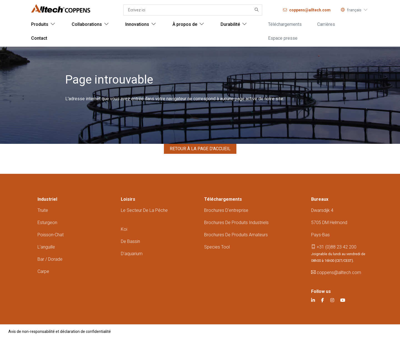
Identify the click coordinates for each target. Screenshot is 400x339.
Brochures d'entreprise (226, 210)
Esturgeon (47, 222)
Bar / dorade (50, 259)
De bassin (130, 241)
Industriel (47, 199)
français (354, 10)
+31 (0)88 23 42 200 (333, 247)
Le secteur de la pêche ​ (144, 210)
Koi (124, 229)
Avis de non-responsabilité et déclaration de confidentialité (59, 331)
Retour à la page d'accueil (200, 148)
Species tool (217, 247)
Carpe (43, 271)
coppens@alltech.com (336, 272)
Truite (43, 210)
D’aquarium (131, 253)
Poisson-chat (51, 234)
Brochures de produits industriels (236, 222)
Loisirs (128, 199)
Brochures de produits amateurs (236, 234)
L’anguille (46, 247)
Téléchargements (223, 199)
